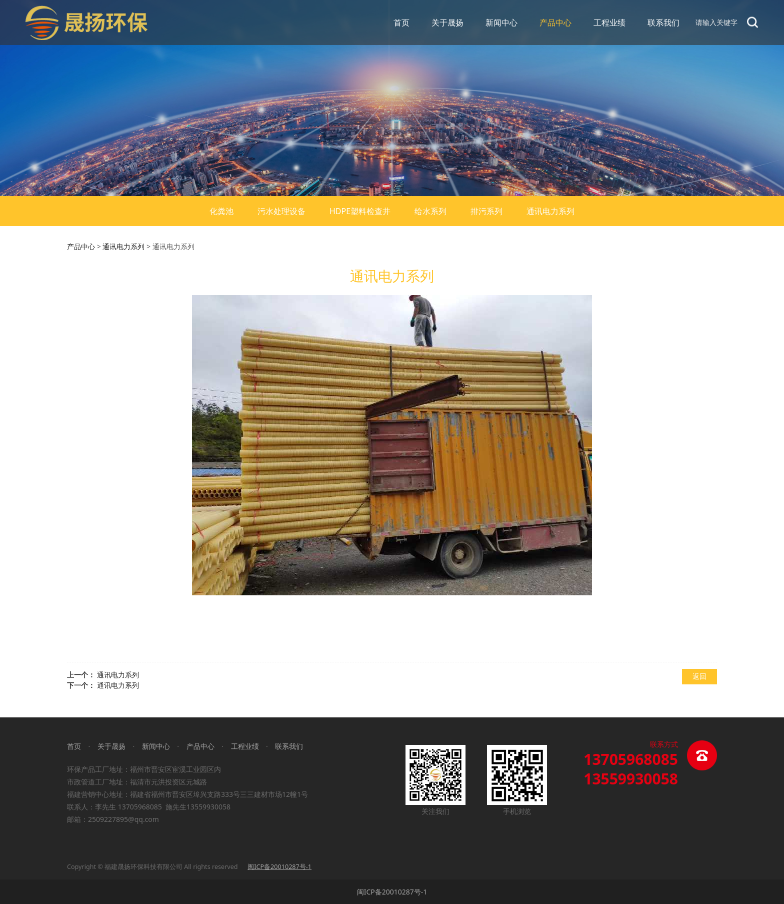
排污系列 (486, 211)
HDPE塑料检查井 (360, 211)
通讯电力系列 (550, 211)
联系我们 (664, 22)
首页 (402, 22)
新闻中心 (502, 22)
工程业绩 (610, 22)
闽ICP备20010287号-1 (392, 891)
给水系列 (430, 211)
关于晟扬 (448, 22)
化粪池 (222, 211)
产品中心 (556, 22)
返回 (699, 676)
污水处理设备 (282, 211)
